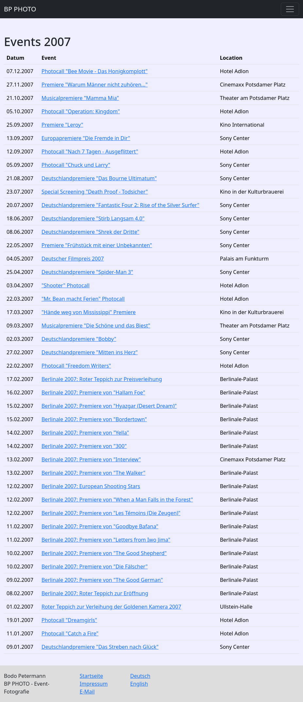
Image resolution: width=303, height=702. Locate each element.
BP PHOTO (20, 9)
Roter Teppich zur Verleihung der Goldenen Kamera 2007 (111, 606)
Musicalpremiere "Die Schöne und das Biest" (96, 325)
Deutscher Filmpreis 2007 (73, 258)
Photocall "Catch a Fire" (70, 633)
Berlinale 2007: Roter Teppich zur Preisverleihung (102, 379)
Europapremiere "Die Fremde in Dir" (86, 138)
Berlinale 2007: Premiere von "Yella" (85, 432)
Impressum (94, 683)
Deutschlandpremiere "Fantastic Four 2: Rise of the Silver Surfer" (120, 205)
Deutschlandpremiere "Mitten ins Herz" (90, 352)
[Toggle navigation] (290, 9)
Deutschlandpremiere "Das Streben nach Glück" (100, 646)
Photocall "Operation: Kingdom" (81, 111)
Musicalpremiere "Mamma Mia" (80, 98)
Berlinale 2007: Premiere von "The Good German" (102, 579)
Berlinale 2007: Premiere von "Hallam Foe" (93, 392)
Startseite (91, 675)
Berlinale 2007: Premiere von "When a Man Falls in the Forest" (117, 499)
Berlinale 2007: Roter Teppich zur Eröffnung (95, 593)
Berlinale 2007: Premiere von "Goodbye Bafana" (100, 526)
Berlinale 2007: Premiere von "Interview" (91, 459)
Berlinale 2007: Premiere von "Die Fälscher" (95, 566)
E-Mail (87, 691)
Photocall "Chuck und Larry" (76, 164)
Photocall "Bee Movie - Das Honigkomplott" (95, 71)
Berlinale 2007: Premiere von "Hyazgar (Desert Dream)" (109, 405)
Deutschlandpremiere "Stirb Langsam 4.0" (93, 218)
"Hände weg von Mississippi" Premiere (89, 312)
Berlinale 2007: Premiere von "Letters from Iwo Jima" (106, 539)
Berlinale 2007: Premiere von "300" (84, 446)
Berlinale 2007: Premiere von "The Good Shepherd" (104, 553)
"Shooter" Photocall (66, 285)
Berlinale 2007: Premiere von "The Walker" (93, 472)
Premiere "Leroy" (62, 124)
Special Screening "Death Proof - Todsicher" (95, 191)
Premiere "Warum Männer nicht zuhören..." (95, 84)
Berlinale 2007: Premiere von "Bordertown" (94, 419)
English (139, 683)
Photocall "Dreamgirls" (69, 620)
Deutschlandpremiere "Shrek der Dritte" (90, 231)
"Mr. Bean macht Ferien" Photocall (83, 298)
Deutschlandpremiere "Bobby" (79, 339)
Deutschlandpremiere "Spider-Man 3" (87, 272)
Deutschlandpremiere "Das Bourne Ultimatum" (99, 178)
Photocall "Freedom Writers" (76, 365)
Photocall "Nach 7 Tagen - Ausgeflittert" (90, 151)
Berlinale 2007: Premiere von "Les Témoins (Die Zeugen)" (111, 513)
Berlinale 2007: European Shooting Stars (91, 486)
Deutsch (140, 675)
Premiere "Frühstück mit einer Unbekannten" (97, 245)
